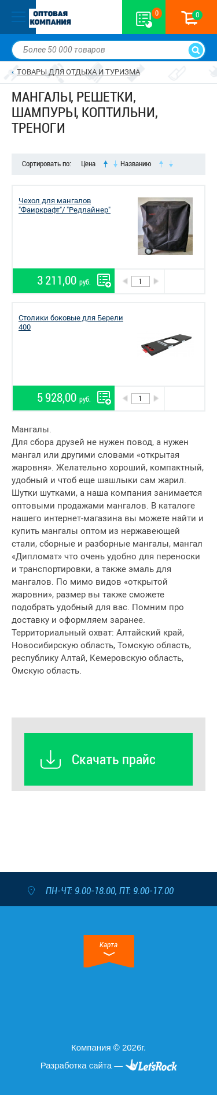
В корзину (184, 281)
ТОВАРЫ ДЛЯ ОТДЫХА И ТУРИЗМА (78, 72)
